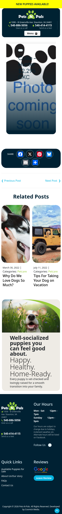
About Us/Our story (11, 476)
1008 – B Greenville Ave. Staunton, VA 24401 (30, 22)
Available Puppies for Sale (12, 470)
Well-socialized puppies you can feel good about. (29, 345)
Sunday (38, 417)
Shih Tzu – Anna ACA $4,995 (16, 181)
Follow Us (40, 445)
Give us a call (21, 28)
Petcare (22, 271)
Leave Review (44, 478)
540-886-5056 (17, 26)
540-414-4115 (42, 26)
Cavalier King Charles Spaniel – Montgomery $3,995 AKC (46, 181)
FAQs (4, 480)
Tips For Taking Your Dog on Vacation (46, 280)
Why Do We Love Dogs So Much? (14, 280)
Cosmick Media (32, 509)
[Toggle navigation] (32, 33)
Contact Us (7, 485)
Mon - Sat (39, 410)
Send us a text (45, 28)
